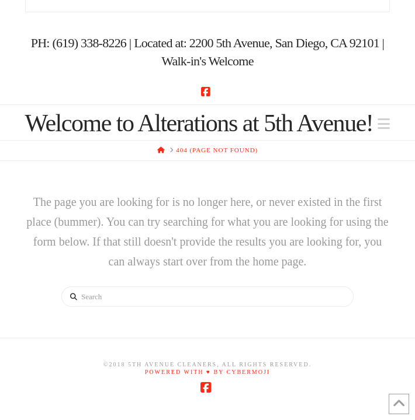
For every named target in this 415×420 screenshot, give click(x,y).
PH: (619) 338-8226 (78, 43)
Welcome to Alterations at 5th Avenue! (199, 123)
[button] (384, 124)
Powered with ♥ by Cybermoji (207, 372)
